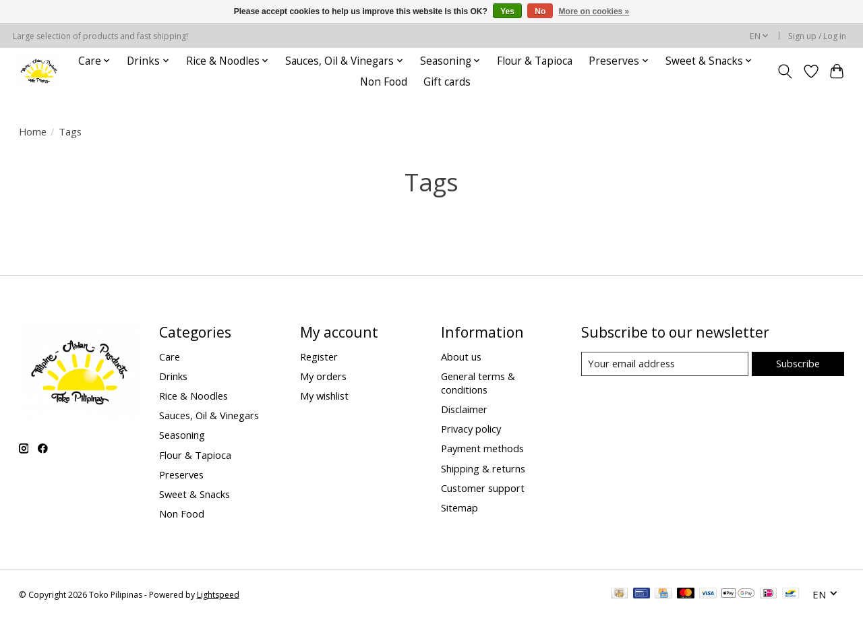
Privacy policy (471, 428)
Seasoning (182, 434)
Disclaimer (464, 409)
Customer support (483, 488)
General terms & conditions (478, 382)
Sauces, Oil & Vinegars (209, 415)
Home (33, 131)
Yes (507, 11)
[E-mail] (664, 364)
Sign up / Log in (817, 36)
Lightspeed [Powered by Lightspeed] (218, 594)
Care (169, 356)
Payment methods (482, 448)
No (540, 11)
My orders (323, 376)
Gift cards (447, 82)
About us (461, 356)
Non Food (383, 82)
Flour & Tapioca (534, 61)
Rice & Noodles (193, 395)
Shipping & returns (483, 468)
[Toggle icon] (784, 71)
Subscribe (798, 363)
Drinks (173, 376)
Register (319, 356)
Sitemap (459, 507)
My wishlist (324, 395)
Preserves (181, 474)
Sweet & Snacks (194, 494)
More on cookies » (594, 11)
